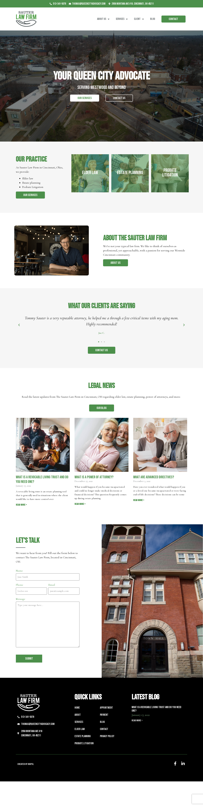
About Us (103, 19)
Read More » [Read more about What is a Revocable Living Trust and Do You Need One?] (21, 504)
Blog (152, 19)
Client (139, 19)
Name (19, 570)
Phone (19, 584)
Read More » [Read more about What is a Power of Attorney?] (80, 504)
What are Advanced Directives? (153, 477)
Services (122, 19)
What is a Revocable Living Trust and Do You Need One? (42, 479)
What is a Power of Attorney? (94, 477)
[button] (98, 341)
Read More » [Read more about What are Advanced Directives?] (138, 500)
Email (51, 584)
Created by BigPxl (25, 764)
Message (20, 598)
